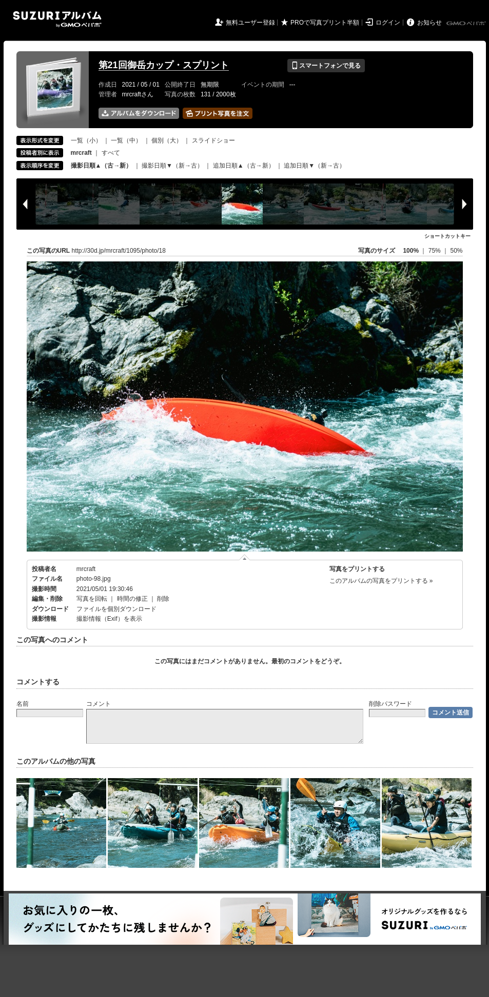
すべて (111, 152)
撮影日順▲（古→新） (101, 165)
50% (456, 250)
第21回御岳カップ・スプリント (164, 65)
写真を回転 (91, 598)
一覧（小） (86, 140)
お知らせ (429, 22)
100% (410, 250)
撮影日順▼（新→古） (172, 165)
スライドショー (213, 140)
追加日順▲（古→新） (244, 165)
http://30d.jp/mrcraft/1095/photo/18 (119, 250)
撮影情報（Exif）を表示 (109, 618)
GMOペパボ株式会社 (466, 23)
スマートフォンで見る (326, 65)
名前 (22, 703)
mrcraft (85, 569)
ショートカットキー (447, 236)
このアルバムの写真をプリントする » (381, 580)
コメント (98, 703)
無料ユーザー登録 (250, 22)
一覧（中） (126, 140)
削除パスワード (390, 703)
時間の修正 (132, 598)
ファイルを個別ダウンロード (116, 609)
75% (435, 250)
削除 (163, 598)
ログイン (388, 22)
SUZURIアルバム (57, 19)
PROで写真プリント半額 (324, 22)
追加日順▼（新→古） (314, 165)
